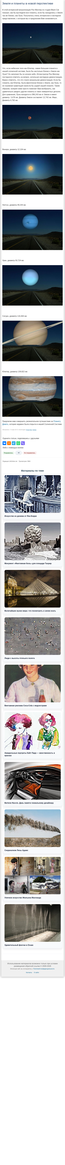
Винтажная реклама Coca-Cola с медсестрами (33, 686)
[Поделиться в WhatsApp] (18, 443)
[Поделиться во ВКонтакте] (4, 443)
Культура (29, 430)
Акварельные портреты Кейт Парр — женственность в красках (33, 734)
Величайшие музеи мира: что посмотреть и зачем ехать (33, 591)
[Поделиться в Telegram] (13, 443)
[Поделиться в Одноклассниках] (9, 443)
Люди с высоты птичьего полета (33, 638)
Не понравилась (29, 453)
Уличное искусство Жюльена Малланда (33, 878)
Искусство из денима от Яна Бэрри (33, 496)
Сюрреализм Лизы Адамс (33, 830)
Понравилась (8, 453)
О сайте (36, 972)
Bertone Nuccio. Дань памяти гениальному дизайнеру (33, 783)
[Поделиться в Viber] (23, 443)
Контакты (29, 972)
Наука (34, 430)
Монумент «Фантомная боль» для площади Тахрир (33, 543)
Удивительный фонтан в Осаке (33, 925)
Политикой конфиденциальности (43, 969)
